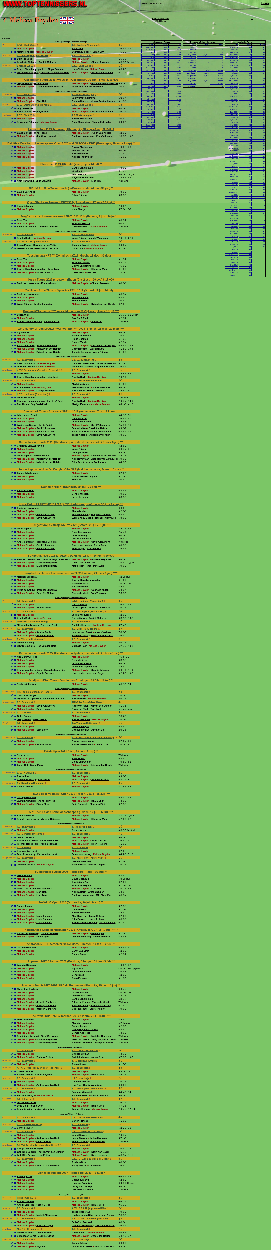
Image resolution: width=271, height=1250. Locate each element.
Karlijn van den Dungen (30, 1148)
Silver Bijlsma (79, 195)
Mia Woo (76, 479)
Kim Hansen (78, 390)
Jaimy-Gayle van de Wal (85, 1029)
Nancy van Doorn (104, 1215)
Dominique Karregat (28, 1036)
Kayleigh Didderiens (83, 177)
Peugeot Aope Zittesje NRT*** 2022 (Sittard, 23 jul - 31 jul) (69, 525)
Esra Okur (91, 272)
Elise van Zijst (97, 804)
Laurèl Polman (96, 919)
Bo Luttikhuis (79, 618)
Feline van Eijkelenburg (85, 666)
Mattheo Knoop (25, 51)
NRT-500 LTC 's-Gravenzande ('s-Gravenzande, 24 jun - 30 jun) (70, 188)
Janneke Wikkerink (82, 1092)
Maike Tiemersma (81, 566)
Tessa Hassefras (81, 1212)
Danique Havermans (83, 136)
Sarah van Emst (80, 431)
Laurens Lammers (105, 1225)
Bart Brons (23, 404)
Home (265, 3)
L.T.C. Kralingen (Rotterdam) (32, 394)
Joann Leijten (79, 428)
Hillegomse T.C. (25, 1198)
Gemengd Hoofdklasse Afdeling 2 (71, 1047)
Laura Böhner (24, 133)
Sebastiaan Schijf (26, 1236)
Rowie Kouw (79, 1064)
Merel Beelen (40, 719)
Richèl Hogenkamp (27, 933)
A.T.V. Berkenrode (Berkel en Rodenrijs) (38, 370)
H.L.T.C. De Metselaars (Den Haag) (90, 1218)
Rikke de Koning (26, 345)
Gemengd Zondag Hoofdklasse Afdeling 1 (71, 42)
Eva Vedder (23, 776)
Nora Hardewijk (25, 181)
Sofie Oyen (37, 1105)
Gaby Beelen (24, 716)
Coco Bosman (79, 226)
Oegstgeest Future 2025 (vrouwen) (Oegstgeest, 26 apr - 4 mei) (65, 79)
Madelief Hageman (101, 559)
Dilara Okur (78, 272)
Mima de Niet (79, 511)
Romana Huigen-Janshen (31, 401)
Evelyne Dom (79, 1162)
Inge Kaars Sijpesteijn (29, 698)
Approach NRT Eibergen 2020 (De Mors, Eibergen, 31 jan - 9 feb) (70, 961)
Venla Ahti (77, 86)
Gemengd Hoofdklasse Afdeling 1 (71, 823)
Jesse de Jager (44, 1225)
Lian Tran (90, 562)
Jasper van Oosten (82, 1246)
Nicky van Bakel (100, 1152)
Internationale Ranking (161, 42)
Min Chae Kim (79, 174)
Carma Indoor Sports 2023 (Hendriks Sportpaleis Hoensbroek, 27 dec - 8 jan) (69, 442)
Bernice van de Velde (44, 245)
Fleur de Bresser (81, 223)
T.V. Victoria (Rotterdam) (30, 639)
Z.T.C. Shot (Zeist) (26, 45)
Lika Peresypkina (81, 538)
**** (119, 216)
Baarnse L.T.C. (25, 65)
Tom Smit (95, 709)
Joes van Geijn (80, 535)
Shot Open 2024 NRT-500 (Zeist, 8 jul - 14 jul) (70, 164)
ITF (226, 19)
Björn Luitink (24, 111)
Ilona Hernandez (81, 497)
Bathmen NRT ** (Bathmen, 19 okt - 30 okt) (69, 486)
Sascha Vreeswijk (104, 1246)
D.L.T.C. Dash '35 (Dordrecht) (88, 1131)
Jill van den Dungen (28, 625)
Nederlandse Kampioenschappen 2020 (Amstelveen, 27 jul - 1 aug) (68, 929)
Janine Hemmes (98, 1138)
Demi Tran (22, 220)
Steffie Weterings (92, 1085)
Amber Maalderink (82, 118)
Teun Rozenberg (26, 854)
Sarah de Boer (24, 1128)
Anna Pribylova (46, 801)
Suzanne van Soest (27, 840)
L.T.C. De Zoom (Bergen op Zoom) (90, 1159)
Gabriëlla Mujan (100, 590)
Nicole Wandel (80, 342)
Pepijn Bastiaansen (82, 366)
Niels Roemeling (81, 122)
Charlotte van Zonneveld (30, 445)
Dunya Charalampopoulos (31, 69)
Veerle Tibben (100, 352)
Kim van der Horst (27, 851)
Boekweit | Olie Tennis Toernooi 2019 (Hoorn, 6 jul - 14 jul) (69, 1016)
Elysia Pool (23, 332)
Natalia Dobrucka (101, 122)
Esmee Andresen (81, 1032)
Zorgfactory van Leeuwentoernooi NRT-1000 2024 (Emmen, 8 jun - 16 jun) (69, 216)
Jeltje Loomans (25, 837)
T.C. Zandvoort (25, 234)
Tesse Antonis (79, 435)
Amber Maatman (94, 86)
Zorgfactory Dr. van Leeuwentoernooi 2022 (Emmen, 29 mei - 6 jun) (69, 573)
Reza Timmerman (26, 363)
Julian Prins (97, 1057)
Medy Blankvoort (81, 387)
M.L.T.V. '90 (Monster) (28, 1229)
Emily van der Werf (101, 514)
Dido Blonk (23, 1105)
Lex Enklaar (45, 1155)
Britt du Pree (41, 83)
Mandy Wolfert (80, 1141)
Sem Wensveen (49, 1036)
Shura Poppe (24, 245)
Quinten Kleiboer (81, 51)
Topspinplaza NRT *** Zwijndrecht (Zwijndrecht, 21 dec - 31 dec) (69, 255)
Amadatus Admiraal (102, 72)
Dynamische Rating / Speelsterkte (203, 42)
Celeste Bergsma (81, 352)
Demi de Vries (24, 59)
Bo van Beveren (80, 101)
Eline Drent (78, 462)
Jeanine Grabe (44, 1232)
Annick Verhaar (80, 459)
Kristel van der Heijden (103, 304)
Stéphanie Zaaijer (26, 695)
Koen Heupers (44, 709)
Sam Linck (77, 248)
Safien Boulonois (26, 226)
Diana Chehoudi (80, 878)
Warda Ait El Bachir (82, 518)
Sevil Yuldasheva (100, 425)
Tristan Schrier (25, 248)
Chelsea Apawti (80, 1179)
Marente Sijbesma (47, 345)
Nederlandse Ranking (245, 42)
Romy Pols (100, 545)
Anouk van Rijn (25, 1201)
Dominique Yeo (80, 882)
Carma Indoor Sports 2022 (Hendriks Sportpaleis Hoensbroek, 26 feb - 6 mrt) (69, 653)
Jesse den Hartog (81, 854)
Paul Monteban (80, 1095)
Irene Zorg (98, 566)
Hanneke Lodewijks (99, 607)
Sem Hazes (23, 755)
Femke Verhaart (25, 1232)
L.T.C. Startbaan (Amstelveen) (33, 105)
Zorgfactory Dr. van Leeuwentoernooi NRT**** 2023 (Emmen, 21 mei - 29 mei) (69, 328)
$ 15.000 (112, 79)
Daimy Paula (79, 954)
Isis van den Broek (27, 415)
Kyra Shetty (78, 209)
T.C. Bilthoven (24, 1099)
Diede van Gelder (81, 761)
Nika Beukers (79, 909)
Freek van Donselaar (102, 635)
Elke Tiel (41, 101)
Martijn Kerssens (26, 366)
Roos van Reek (49, 625)
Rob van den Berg (46, 646)
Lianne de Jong (25, 642)
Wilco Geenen (97, 1141)
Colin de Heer (79, 646)
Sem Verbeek (79, 864)
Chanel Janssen (100, 62)
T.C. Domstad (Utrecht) (29, 834)
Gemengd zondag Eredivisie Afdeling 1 (71, 734)
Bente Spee (97, 933)
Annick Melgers (47, 62)
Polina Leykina (25, 786)
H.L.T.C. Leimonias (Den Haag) (33, 692)
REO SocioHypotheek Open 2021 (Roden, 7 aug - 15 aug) (69, 793)
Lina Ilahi (77, 171)
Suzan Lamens (25, 1071)
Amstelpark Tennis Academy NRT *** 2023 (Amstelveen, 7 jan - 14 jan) (69, 411)
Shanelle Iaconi (80, 245)
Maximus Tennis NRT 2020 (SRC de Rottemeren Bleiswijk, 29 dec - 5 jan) (70, 985)
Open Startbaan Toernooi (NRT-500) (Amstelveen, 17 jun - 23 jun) (70, 202)
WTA (253, 19)
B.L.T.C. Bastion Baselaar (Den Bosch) (38, 1145)
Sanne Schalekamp (82, 167)
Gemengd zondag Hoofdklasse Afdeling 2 (71, 598)
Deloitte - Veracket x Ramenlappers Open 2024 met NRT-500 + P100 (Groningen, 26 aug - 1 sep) (70, 143)
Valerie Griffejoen (81, 885)
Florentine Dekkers (46, 542)
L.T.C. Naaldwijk (25, 773)
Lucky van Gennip (82, 1186)
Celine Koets (79, 830)
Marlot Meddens (80, 384)
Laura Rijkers (79, 238)
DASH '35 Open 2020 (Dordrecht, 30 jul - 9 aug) (70, 902)
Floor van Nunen (81, 262)
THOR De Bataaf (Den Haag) (32, 621)
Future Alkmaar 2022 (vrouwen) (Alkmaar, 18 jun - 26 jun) (65, 555)
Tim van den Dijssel (27, 72)
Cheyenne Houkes (82, 545)
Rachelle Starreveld (106, 518)
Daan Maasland (95, 390)
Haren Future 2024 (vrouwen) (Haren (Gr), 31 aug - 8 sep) (65, 129)
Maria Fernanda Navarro (104, 83)
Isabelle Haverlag (26, 779)
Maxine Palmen (80, 297)
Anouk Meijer (43, 1204)
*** (113, 255)
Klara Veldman (80, 69)
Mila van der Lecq (81, 150)
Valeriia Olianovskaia (28, 559)
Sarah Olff (77, 48)
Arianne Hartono (100, 779)
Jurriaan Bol (98, 729)
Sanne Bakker (79, 1243)
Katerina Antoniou (82, 1042)
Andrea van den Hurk (47, 1085)
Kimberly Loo (24, 1176)
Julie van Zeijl (43, 181)
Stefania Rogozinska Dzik (56, 559)
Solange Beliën (80, 452)
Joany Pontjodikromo (83, 98)
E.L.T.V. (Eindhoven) (83, 234)
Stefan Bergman (45, 635)
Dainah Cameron (81, 1081)
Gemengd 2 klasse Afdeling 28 (71, 1195)
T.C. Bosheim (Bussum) (85, 45)
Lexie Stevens (24, 875)
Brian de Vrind (24, 1109)
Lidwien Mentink (49, 840)
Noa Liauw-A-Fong (27, 657)
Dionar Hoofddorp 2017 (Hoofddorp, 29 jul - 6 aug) (70, 1172)
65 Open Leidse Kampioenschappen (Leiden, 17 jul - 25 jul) (69, 812)
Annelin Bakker (25, 542)
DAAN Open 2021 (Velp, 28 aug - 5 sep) (70, 751)
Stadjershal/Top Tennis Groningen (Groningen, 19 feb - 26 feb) (70, 680)
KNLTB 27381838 (160, 18)
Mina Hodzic (41, 133)
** (134, 143)
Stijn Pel (41, 1246)
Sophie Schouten (43, 304)
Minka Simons (79, 300)
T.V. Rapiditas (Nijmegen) (30, 783)
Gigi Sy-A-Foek (25, 108)
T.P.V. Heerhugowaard (84, 1061)
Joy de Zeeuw (24, 83)
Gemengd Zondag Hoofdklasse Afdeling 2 (71, 231)
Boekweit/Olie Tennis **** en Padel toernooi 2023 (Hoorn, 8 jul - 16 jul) (69, 311)
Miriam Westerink (26, 1102)
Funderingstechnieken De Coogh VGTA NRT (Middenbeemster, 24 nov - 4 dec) (70, 469)
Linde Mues (94, 1165)
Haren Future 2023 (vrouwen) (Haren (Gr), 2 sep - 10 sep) (65, 279)
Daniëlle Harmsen (81, 625)
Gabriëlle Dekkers (26, 1152)
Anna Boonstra (80, 153)
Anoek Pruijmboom (96, 462)
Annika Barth (24, 238)
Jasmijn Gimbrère (26, 797)
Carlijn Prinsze (80, 1120)
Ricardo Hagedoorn (27, 844)
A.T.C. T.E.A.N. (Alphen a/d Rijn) (89, 1208)
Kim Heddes (78, 673)
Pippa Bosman (56, 69)
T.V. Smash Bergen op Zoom (32, 241)
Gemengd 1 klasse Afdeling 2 (71, 1114)
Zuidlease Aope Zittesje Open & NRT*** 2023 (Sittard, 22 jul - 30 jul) (69, 290)
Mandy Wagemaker (98, 238)
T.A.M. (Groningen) (82, 115)
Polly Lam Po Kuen (53, 698)
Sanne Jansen (52, 321)
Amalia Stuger (96, 892)
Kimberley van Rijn (82, 1215)
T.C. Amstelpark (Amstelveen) (33, 55)
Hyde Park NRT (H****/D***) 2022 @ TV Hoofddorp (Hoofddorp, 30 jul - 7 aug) (69, 504)
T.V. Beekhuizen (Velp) (84, 94)
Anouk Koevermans (83, 741)
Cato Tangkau (98, 593)
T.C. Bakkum (24, 712)
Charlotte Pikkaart (27, 62)
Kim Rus (76, 1085)
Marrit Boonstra (25, 1019)
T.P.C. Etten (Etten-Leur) (85, 1050)
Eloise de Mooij (99, 269)
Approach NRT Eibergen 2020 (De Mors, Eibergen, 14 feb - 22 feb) (70, 943)
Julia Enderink (80, 804)
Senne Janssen (80, 493)
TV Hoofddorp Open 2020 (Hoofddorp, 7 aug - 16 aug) (70, 871)
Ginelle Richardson (82, 1189)
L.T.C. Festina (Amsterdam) (87, 380)
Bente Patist (45, 425)
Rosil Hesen (78, 758)
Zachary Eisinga (26, 864)
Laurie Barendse (26, 191)
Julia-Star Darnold (82, 1222)
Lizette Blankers (26, 646)
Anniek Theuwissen (82, 157)
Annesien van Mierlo (100, 435)
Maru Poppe (78, 548)
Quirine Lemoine (49, 933)
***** (115, 929)
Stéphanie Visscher (41, 888)
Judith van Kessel (101, 133)
